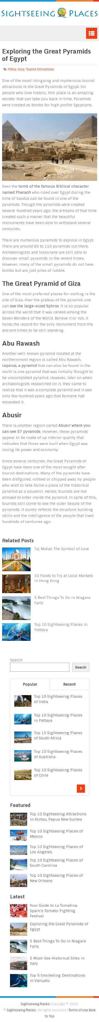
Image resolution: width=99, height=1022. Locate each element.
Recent (69, 684)
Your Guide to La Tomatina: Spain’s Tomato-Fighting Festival (54, 910)
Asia (21, 69)
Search (16, 660)
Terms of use (78, 1010)
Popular (30, 684)
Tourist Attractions (40, 69)
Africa (12, 69)
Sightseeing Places (35, 1004)
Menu (91, 33)
